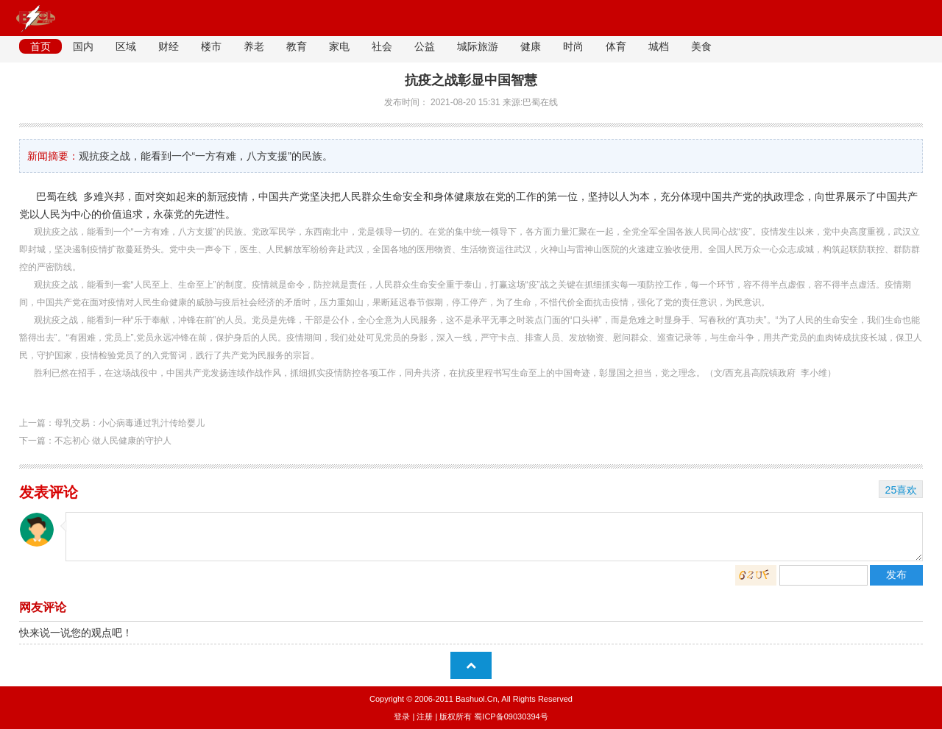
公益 (424, 46)
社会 (382, 46)
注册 (425, 716)
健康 (530, 46)
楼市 (211, 46)
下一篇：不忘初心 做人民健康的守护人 (95, 440)
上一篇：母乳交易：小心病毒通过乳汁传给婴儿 (112, 423)
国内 (83, 46)
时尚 (573, 46)
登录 (402, 716)
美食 (701, 46)
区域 (126, 46)
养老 (254, 46)
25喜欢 (901, 490)
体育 (616, 46)
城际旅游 (477, 46)
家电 (339, 46)
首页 (40, 46)
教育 (296, 46)
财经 (168, 46)
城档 (658, 46)
